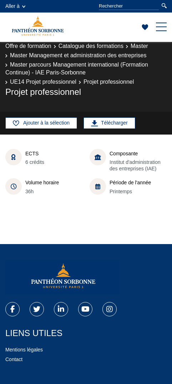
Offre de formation (28, 46)
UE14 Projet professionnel (43, 82)
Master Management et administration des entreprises (78, 55)
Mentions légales (24, 350)
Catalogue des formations (91, 46)
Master (139, 46)
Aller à (15, 6)
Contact (13, 359)
